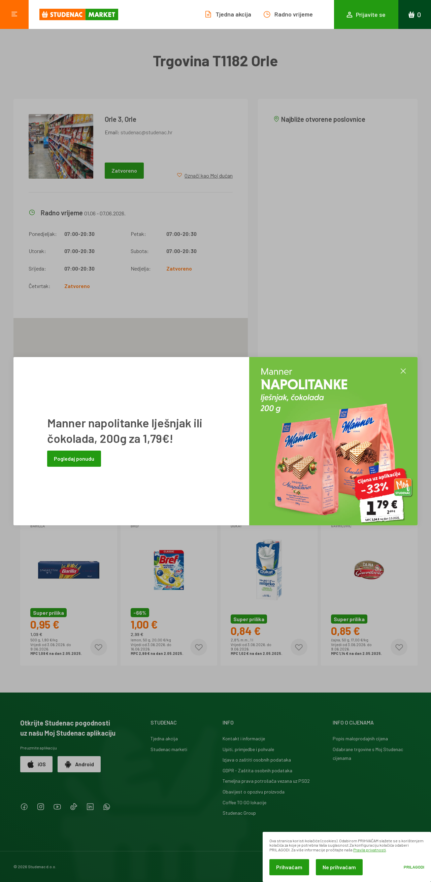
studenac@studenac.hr (146, 132)
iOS (36, 764)
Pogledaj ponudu (74, 458)
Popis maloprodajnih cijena (360, 738)
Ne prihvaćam (339, 867)
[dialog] (347, 857)
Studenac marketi (169, 749)
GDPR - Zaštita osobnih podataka (257, 770)
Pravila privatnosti (369, 849)
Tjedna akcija (164, 738)
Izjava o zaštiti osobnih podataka (257, 760)
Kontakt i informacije (244, 738)
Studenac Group (239, 813)
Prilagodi (414, 867)
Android (79, 764)
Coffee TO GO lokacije (244, 802)
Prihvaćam (289, 867)
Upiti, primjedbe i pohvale (248, 749)
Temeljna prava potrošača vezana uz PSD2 (266, 781)
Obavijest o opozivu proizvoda (254, 792)
